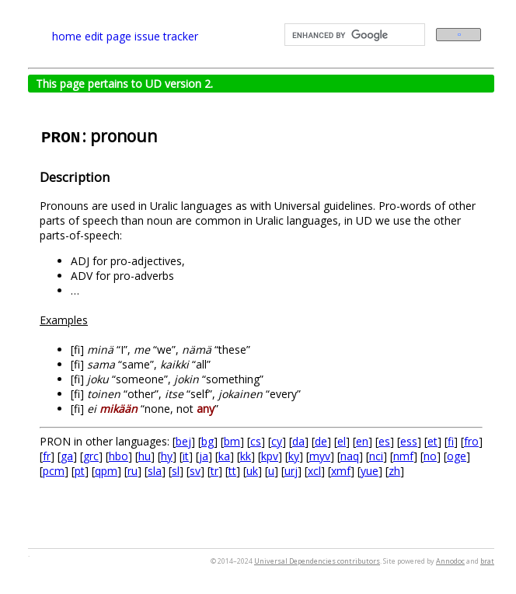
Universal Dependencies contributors (317, 561)
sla (155, 470)
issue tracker (166, 36)
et (432, 441)
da (298, 441)
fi (451, 441)
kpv (269, 456)
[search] (353, 35)
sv (195, 470)
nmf (403, 456)
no (430, 456)
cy (276, 441)
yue (369, 470)
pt (80, 470)
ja (203, 456)
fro (471, 441)
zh (394, 470)
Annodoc (450, 561)
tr (214, 470)
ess (408, 441)
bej (183, 441)
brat (487, 561)
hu (144, 456)
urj (291, 470)
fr (47, 456)
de (321, 441)
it (186, 456)
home (67, 36)
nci (376, 456)
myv (319, 456)
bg (207, 441)
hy (167, 456)
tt (232, 470)
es (384, 441)
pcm (53, 470)
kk (245, 456)
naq (349, 456)
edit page (108, 36)
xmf (340, 470)
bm (232, 441)
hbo (118, 456)
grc (91, 456)
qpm (106, 470)
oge (456, 456)
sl (176, 470)
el (341, 441)
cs (255, 441)
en (362, 441)
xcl (314, 470)
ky (293, 456)
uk (252, 470)
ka (224, 456)
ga (67, 456)
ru (132, 470)
